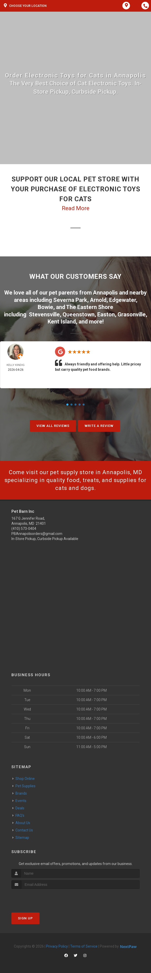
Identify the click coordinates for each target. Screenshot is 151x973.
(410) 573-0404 (23, 529)
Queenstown (79, 314)
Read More (75, 208)
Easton (106, 314)
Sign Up (25, 918)
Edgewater (122, 300)
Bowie (45, 307)
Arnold (98, 300)
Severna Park (70, 300)
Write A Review (99, 426)
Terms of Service (84, 946)
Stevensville (44, 314)
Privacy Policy (57, 946)
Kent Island (62, 321)
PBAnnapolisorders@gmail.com (36, 534)
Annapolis (105, 292)
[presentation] (38, 898)
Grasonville (132, 314)
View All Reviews (52, 426)
